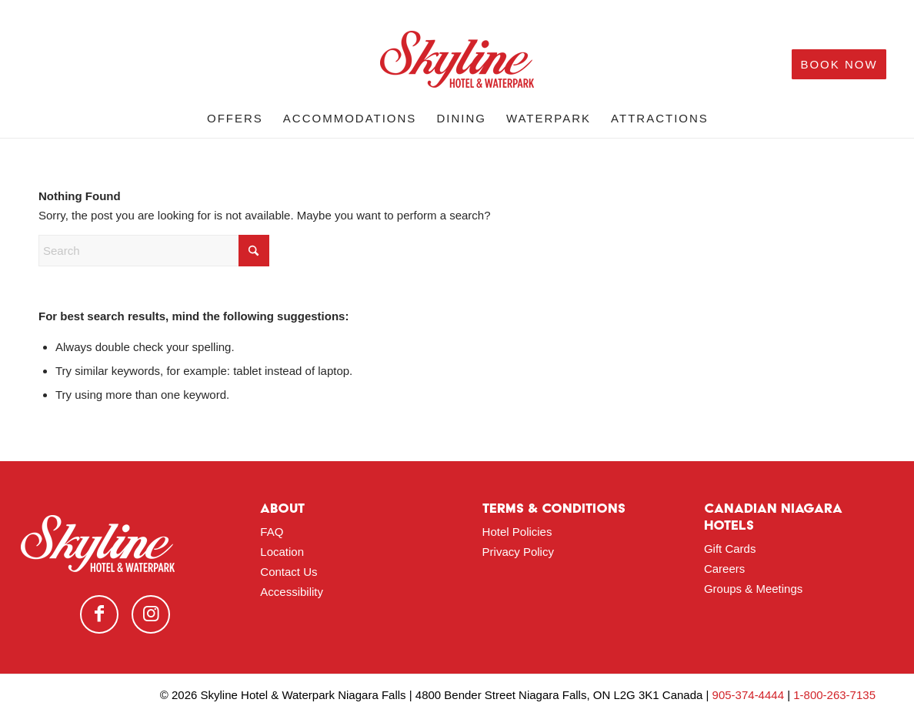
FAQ (271, 531)
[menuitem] (235, 118)
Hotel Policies (517, 531)
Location (282, 551)
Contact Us (288, 571)
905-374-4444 (748, 694)
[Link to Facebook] (99, 614)
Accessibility (291, 591)
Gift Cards (730, 548)
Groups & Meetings (753, 588)
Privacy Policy (518, 551)
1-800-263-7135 (834, 694)
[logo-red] (457, 65)
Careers (724, 568)
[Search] (153, 250)
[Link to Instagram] (151, 614)
